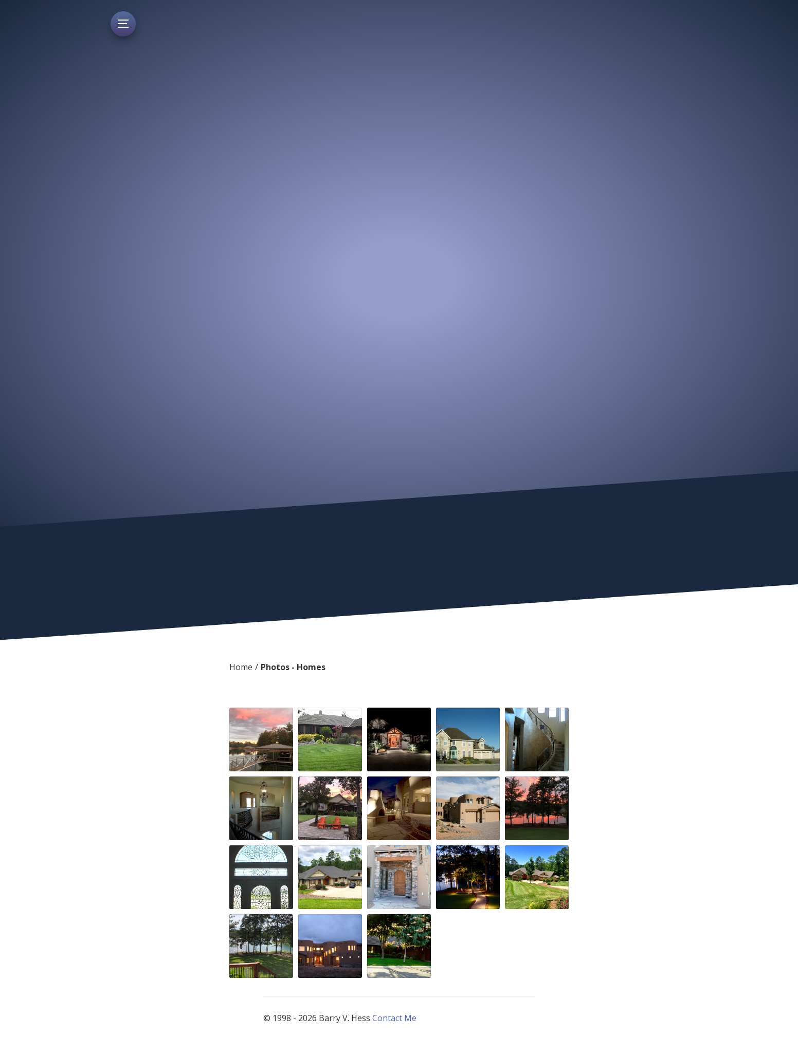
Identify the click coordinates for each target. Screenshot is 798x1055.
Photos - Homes (293, 667)
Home (240, 667)
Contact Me (394, 1018)
